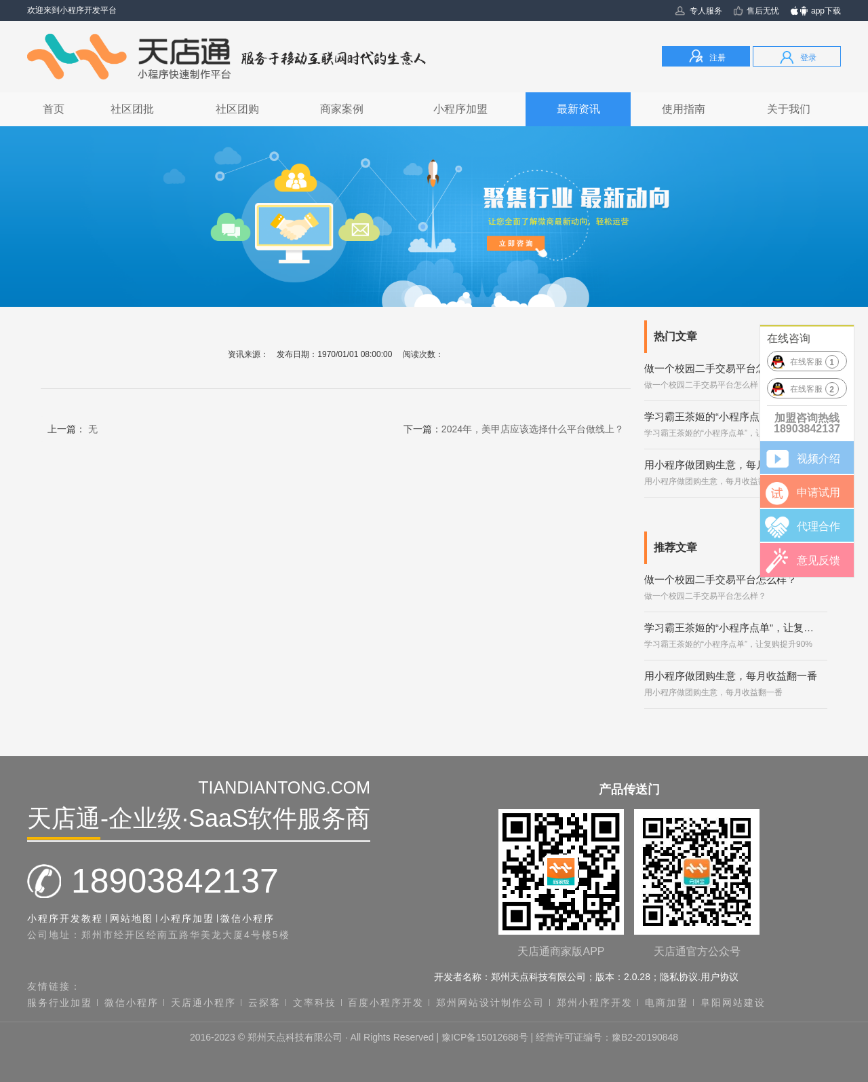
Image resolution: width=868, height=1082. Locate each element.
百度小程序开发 (386, 1002)
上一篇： (72, 429)
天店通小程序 (203, 1002)
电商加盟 (666, 1002)
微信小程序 (247, 918)
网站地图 (131, 918)
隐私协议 (679, 976)
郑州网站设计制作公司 (490, 1002)
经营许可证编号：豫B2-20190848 (607, 1037)
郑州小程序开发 (595, 1002)
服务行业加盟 (59, 1002)
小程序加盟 (187, 918)
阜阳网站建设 (733, 1002)
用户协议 (719, 976)
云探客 (264, 1002)
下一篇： (513, 429)
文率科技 (314, 1002)
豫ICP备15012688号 (484, 1037)
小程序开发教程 (65, 918)
